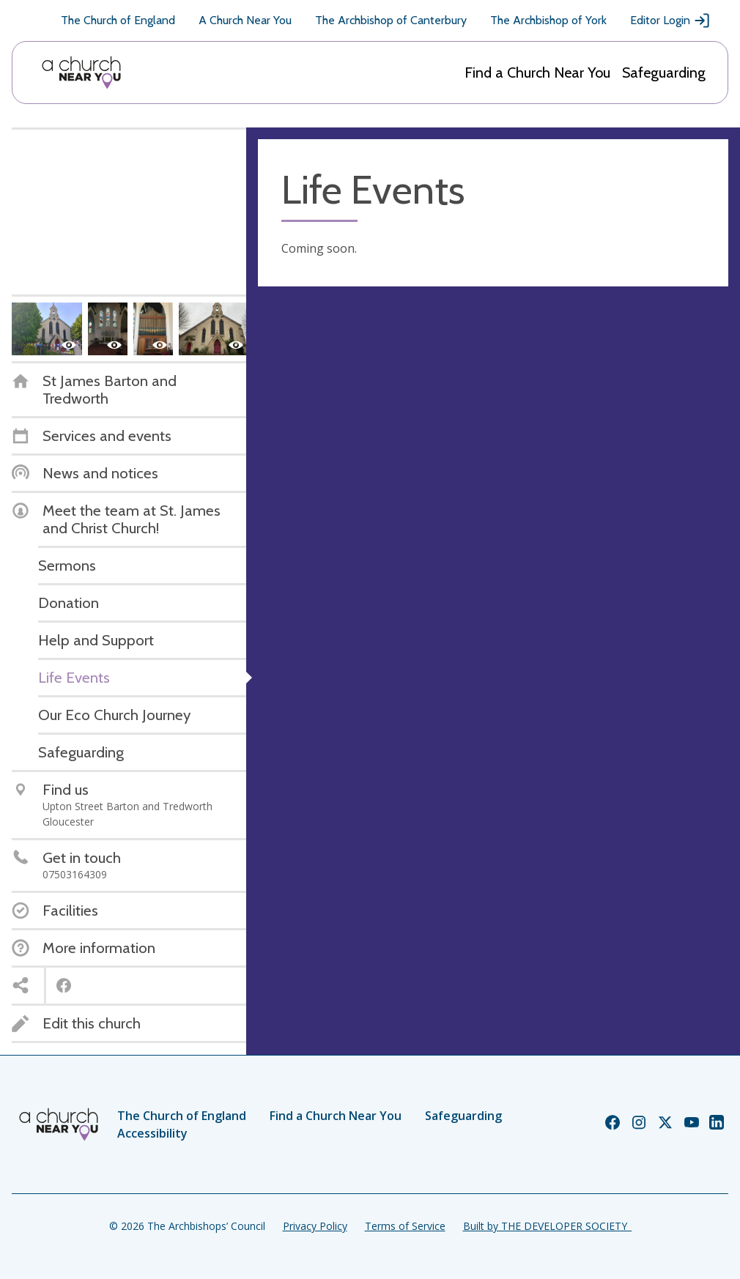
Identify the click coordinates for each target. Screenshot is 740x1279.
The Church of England (118, 20)
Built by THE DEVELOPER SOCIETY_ (547, 1226)
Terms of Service (405, 1226)
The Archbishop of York (548, 20)
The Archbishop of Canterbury (391, 20)
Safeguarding (664, 72)
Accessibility (152, 1133)
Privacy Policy (315, 1226)
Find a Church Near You (537, 72)
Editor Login (670, 20)
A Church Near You (245, 20)
